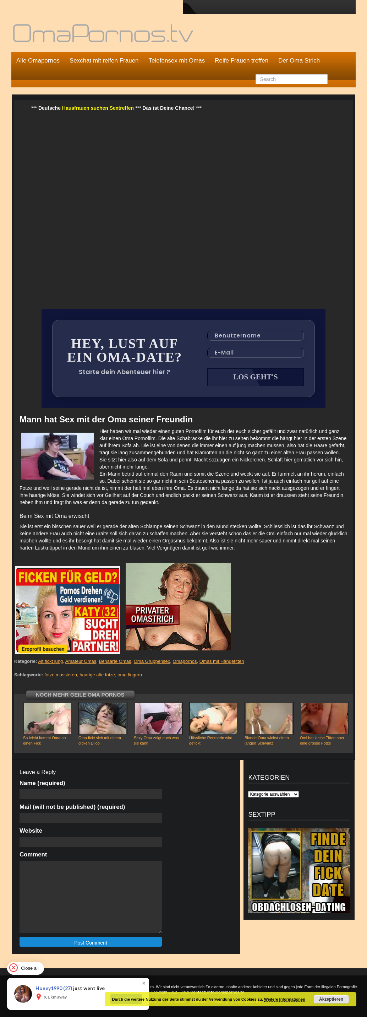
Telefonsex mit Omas (177, 60)
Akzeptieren (331, 999)
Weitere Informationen (284, 999)
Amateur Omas (80, 661)
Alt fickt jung (50, 661)
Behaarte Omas (115, 661)
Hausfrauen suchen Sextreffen (98, 108)
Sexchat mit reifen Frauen (104, 60)
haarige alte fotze (97, 674)
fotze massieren (60, 674)
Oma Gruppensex (152, 661)
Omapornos (185, 661)
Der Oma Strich (299, 60)
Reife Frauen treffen (241, 60)
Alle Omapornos (38, 60)
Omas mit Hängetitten (221, 661)
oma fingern (129, 674)
